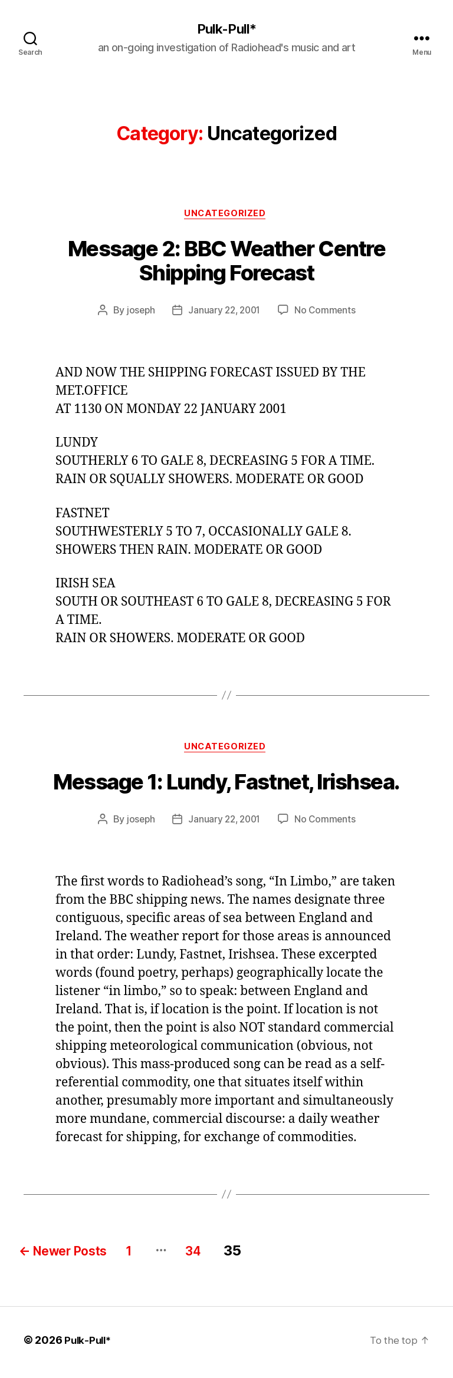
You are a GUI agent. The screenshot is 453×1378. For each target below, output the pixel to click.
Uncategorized (226, 215)
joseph (138, 313)
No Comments (328, 313)
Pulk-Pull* (226, 29)
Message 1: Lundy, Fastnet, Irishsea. (226, 786)
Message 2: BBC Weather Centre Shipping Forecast (227, 264)
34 (227, 1255)
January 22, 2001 (224, 313)
